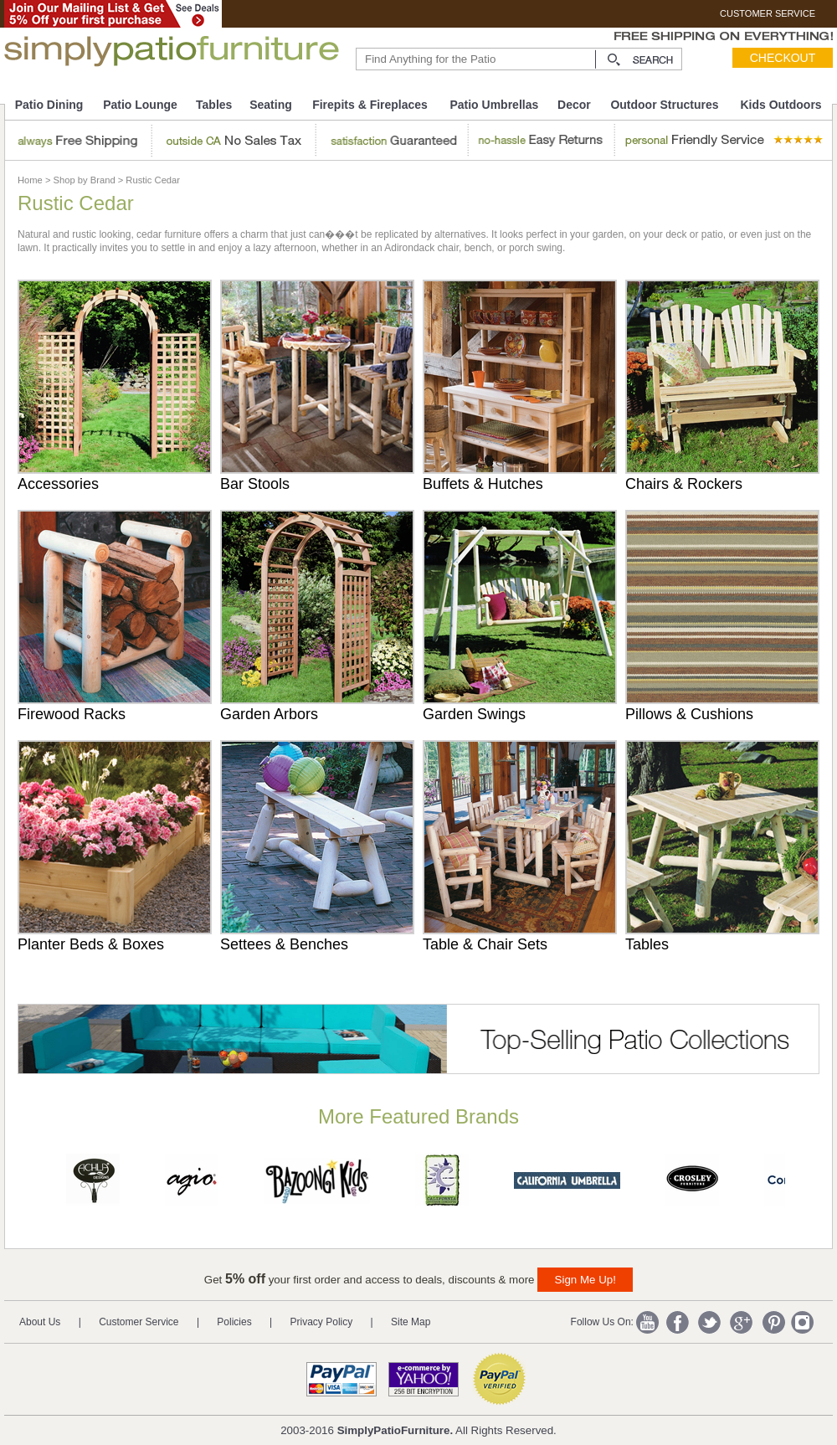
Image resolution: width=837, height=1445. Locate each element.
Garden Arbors (269, 714)
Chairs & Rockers (683, 484)
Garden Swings (474, 714)
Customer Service (138, 1322)
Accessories (58, 484)
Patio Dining (49, 104)
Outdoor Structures (664, 104)
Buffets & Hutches (483, 484)
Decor (574, 104)
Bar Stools (255, 484)
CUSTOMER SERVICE (767, 13)
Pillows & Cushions (689, 714)
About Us (39, 1322)
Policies (234, 1322)
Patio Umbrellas (493, 104)
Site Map (410, 1322)
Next (814, 1183)
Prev (24, 1183)
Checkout (783, 57)
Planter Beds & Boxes (91, 944)
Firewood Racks (72, 714)
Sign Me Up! (585, 1279)
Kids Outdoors (780, 104)
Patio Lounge (140, 104)
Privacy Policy (321, 1322)
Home (30, 180)
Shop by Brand (85, 180)
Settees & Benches (284, 944)
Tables (214, 104)
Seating (270, 104)
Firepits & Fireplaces (370, 104)
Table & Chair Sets (485, 944)
